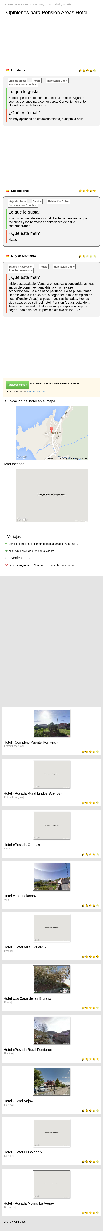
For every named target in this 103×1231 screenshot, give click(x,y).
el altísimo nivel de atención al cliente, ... (33, 550)
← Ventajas (12, 537)
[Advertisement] (53, 159)
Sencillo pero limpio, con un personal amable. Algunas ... (43, 543)
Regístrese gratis (17, 384)
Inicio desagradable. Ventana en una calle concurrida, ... (43, 565)
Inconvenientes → (17, 558)
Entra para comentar (36, 391)
